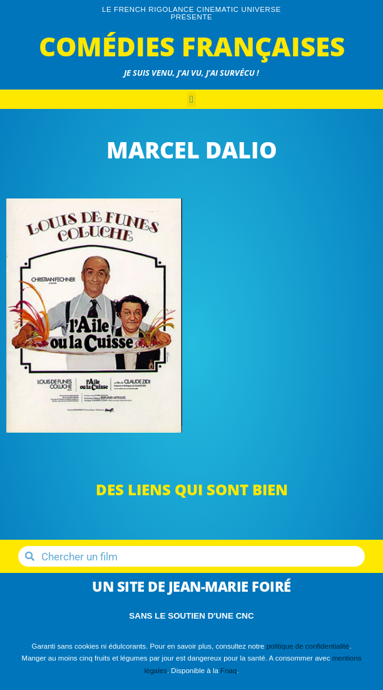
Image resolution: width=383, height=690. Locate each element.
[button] (191, 99)
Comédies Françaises (192, 46)
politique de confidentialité (308, 646)
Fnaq (228, 670)
